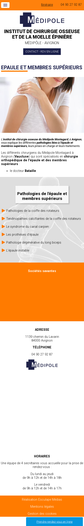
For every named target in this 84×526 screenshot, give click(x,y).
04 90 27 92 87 (71, 5)
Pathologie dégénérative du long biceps (33, 242)
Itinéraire (47, 5)
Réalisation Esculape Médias (42, 500)
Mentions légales (42, 507)
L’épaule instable (17, 250)
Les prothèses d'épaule (22, 235)
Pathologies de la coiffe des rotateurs (32, 211)
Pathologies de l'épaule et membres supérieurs (42, 196)
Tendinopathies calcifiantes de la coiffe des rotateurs (43, 219)
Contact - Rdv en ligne (42, 51)
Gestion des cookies (42, 514)
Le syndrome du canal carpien (27, 227)
